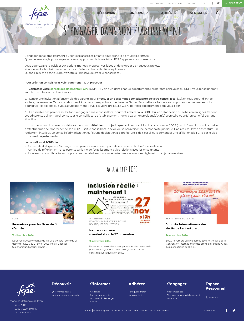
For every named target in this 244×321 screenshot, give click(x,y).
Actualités (95, 292)
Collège (191, 3)
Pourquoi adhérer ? (138, 292)
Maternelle (157, 3)
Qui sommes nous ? (61, 292)
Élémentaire (175, 3)
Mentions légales (101, 310)
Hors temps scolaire (180, 218)
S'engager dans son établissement (183, 295)
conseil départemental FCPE (69, 88)
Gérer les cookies (141, 310)
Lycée (203, 3)
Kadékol (94, 301)
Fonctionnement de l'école (107, 221)
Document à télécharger (102, 298)
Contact (88, 310)
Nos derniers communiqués (65, 295)
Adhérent (233, 3)
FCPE (15, 218)
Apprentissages (99, 218)
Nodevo (165, 310)
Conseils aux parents (100, 295)
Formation (172, 298)
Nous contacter (136, 295)
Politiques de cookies (121, 310)
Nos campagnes (175, 292)
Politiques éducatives (104, 224)
